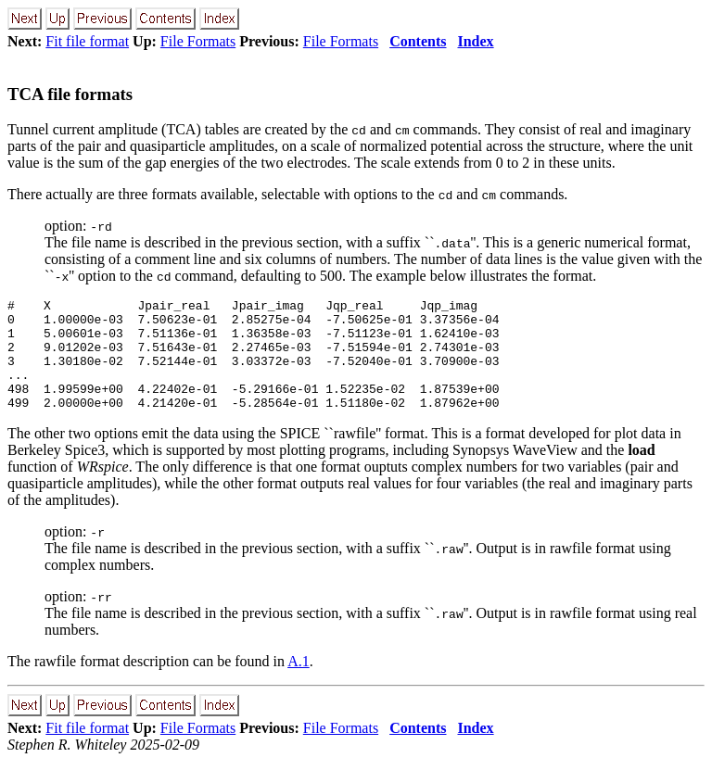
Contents (417, 41)
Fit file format (87, 41)
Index (475, 41)
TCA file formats (70, 94)
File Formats (197, 41)
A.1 (298, 683)
